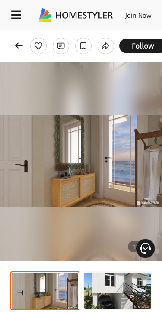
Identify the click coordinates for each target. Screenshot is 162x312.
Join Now (138, 15)
